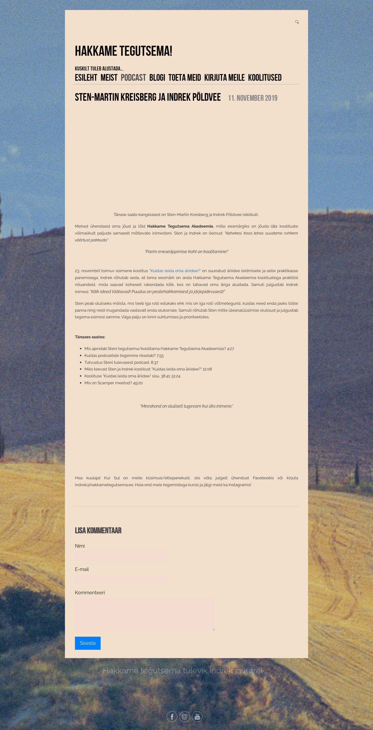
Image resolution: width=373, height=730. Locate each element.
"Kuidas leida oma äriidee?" (175, 270)
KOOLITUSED (265, 77)
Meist (109, 77)
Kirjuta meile (224, 77)
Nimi (80, 546)
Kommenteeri (90, 592)
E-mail (82, 569)
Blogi (157, 77)
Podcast (133, 77)
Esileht (86, 77)
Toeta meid (184, 77)
